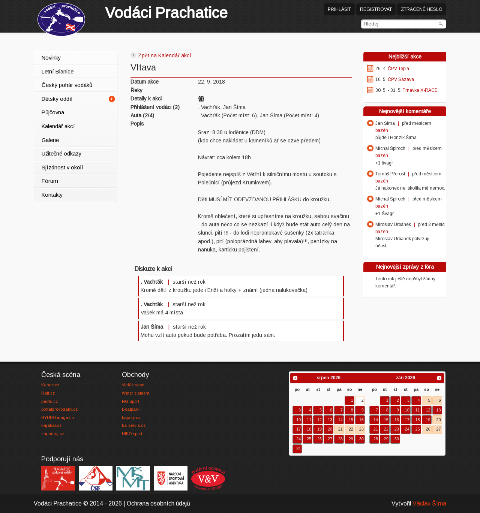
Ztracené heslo (421, 9)
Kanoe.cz (50, 385)
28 (340, 439)
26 (319, 439)
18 (309, 429)
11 (309, 419)
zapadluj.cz (52, 433)
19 (319, 429)
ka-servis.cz (134, 425)
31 (298, 448)
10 (298, 419)
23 (361, 429)
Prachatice (166, 12)
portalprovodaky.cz (59, 409)
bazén (381, 130)
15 (351, 419)
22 (351, 429)
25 (309, 439)
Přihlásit (339, 9)
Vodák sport (133, 385)
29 (351, 439)
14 (340, 419)
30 (361, 439)
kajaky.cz (131, 417)
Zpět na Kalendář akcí (160, 55)
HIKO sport (132, 433)
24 (298, 439)
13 (330, 419)
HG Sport (130, 401)
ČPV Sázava (401, 79)
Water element (135, 393)
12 (319, 419)
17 (298, 429)
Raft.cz (48, 393)
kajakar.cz (51, 425)
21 (340, 429)
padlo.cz (49, 401)
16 (361, 419)
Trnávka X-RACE (420, 90)
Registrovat (376, 9)
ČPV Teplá (398, 68)
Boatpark (131, 409)
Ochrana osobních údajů (158, 503)
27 (330, 439)
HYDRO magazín (57, 417)
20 (330, 429)
